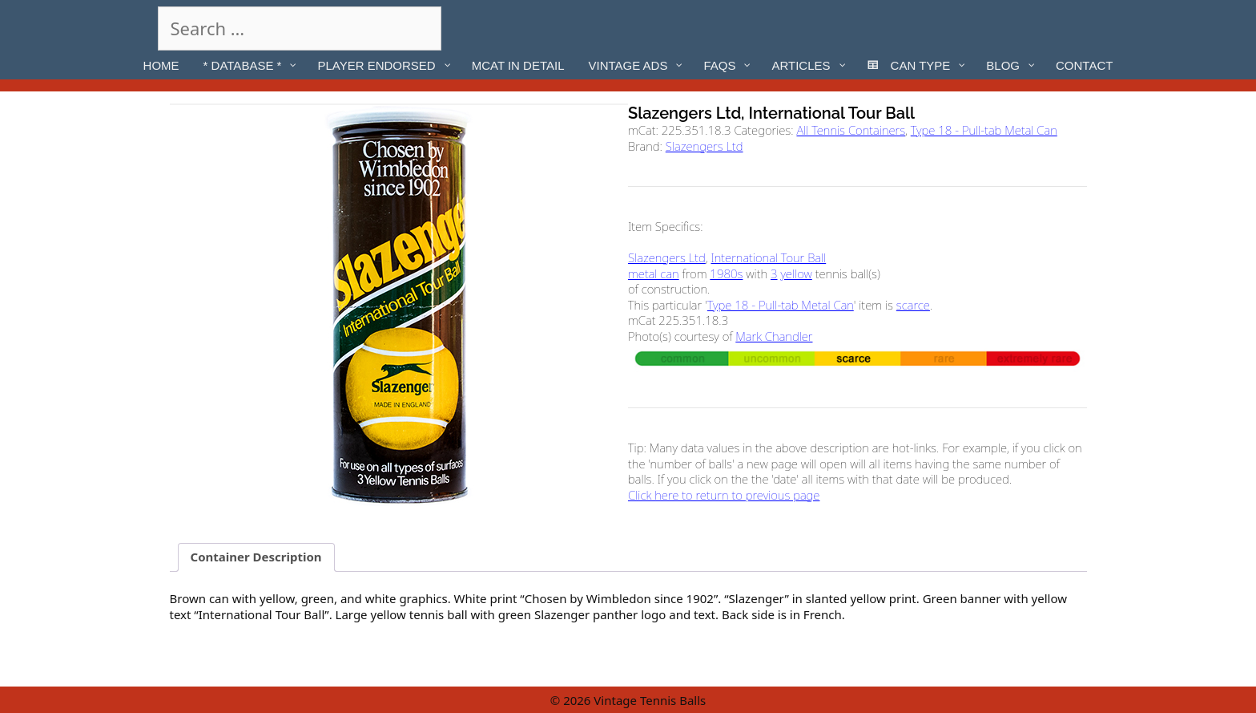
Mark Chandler (773, 336)
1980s (726, 273)
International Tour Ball (768, 257)
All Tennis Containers (850, 130)
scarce (913, 305)
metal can (653, 273)
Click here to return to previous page (723, 495)
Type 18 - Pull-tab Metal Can (984, 130)
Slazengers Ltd (704, 146)
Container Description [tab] (256, 557)
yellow (795, 273)
